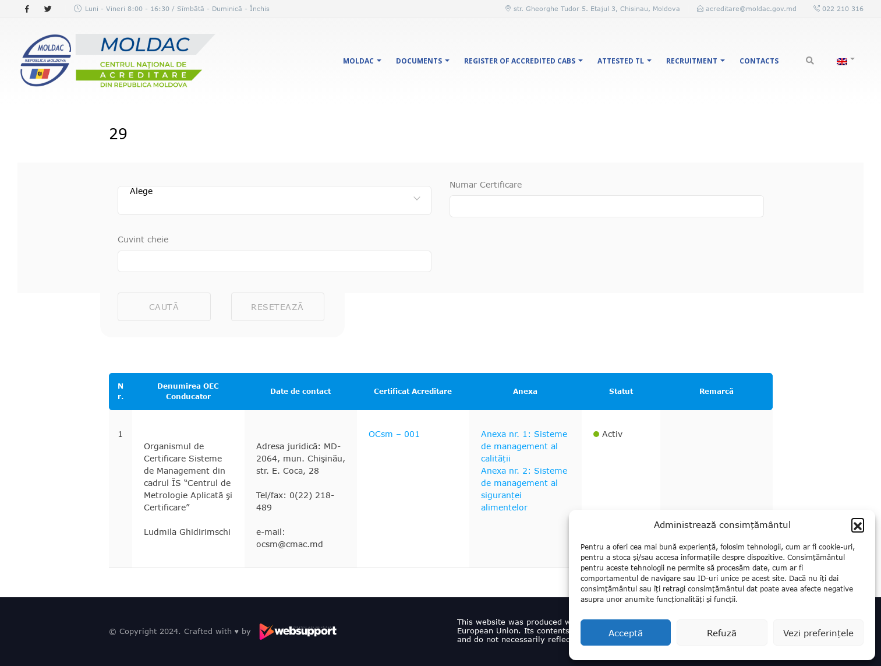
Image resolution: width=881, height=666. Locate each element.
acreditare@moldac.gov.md (751, 8)
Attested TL (620, 61)
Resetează (277, 307)
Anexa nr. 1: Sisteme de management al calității (524, 446)
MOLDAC (358, 61)
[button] (858, 524)
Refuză (722, 633)
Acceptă (625, 633)
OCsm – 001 (394, 434)
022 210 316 (842, 8)
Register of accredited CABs (519, 61)
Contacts (759, 61)
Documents (419, 61)
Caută (164, 307)
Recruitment (691, 61)
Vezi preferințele (818, 633)
